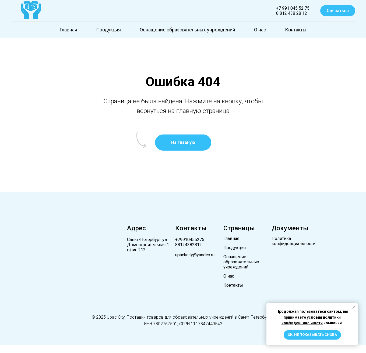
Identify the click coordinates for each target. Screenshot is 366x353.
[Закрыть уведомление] (354, 307)
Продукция (108, 29)
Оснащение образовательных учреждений (187, 29)
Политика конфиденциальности (293, 241)
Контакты (296, 29)
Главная (68, 29)
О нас (260, 29)
